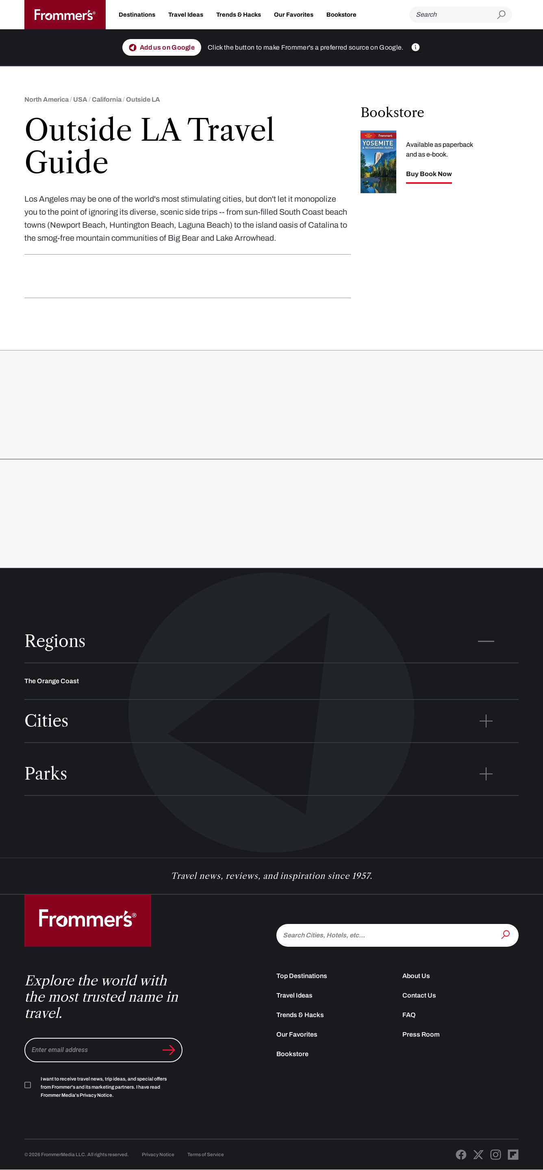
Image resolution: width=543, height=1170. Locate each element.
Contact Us (419, 995)
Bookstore (341, 14)
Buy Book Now (429, 174)
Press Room (421, 1034)
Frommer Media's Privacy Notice (76, 1095)
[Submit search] (504, 15)
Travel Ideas (185, 14)
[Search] (453, 15)
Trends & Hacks (238, 14)
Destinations (137, 14)
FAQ (409, 1014)
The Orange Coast (51, 681)
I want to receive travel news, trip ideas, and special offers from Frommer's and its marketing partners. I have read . (104, 1087)
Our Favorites (293, 14)
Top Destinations (301, 975)
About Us (416, 975)
